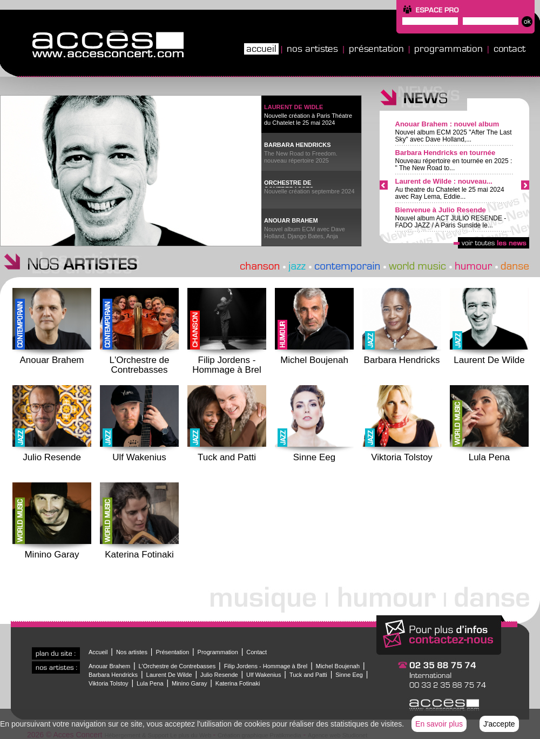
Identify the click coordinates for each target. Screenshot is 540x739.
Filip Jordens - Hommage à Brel (266, 666)
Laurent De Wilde (169, 674)
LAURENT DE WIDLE (293, 107)
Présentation (376, 48)
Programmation (448, 48)
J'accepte (499, 724)
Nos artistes (312, 48)
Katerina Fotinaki (237, 683)
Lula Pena (150, 683)
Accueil (261, 48)
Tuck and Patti (308, 674)
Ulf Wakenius (263, 674)
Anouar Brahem (109, 666)
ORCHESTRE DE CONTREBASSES (289, 183)
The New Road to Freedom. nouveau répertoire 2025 (301, 157)
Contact (509, 48)
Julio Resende (219, 674)
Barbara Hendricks (113, 674)
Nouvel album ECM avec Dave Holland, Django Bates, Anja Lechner (304, 233)
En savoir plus (439, 724)
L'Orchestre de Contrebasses (176, 666)
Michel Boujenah (338, 666)
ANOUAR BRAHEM (291, 220)
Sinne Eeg (349, 674)
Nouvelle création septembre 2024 (309, 191)
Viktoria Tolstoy (109, 683)
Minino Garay (189, 683)
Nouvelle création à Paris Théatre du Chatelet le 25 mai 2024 (308, 119)
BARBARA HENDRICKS (297, 145)
